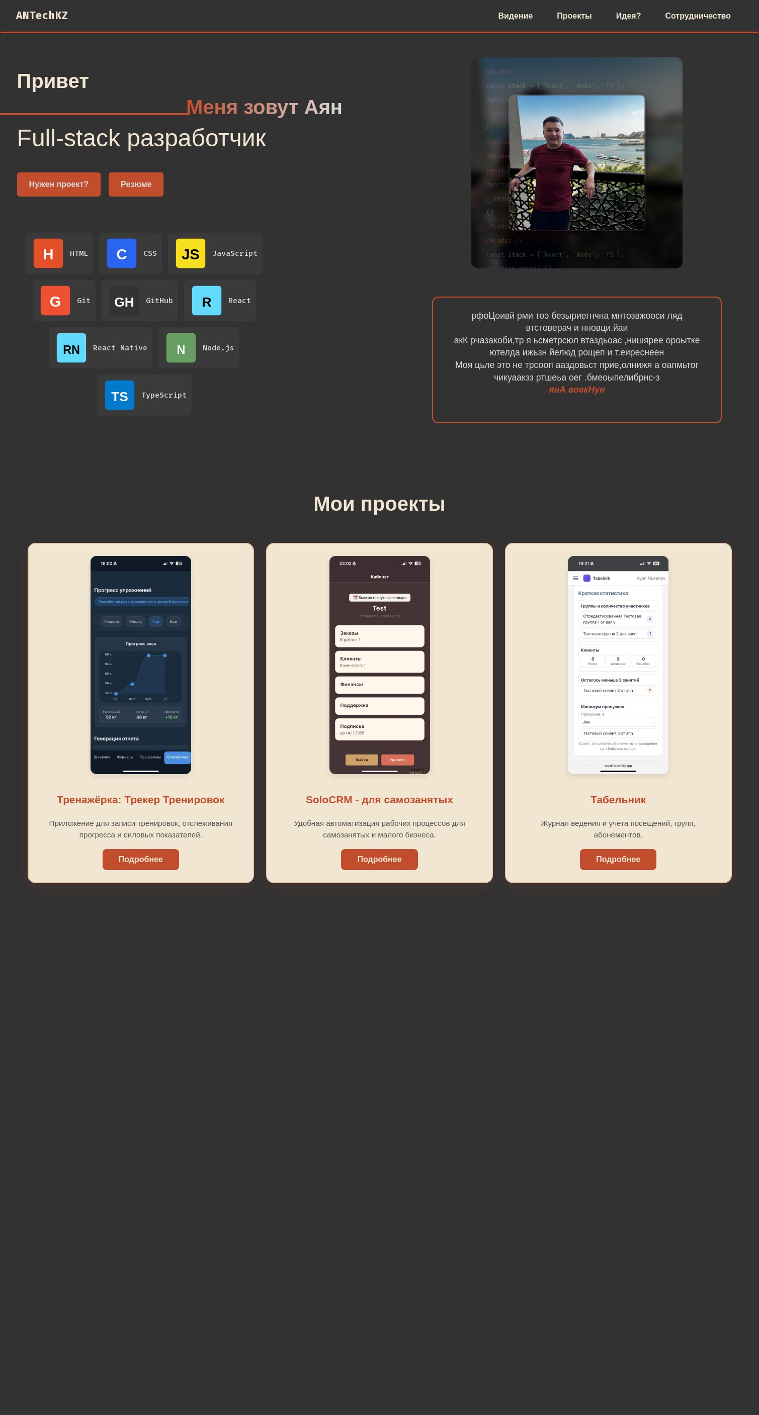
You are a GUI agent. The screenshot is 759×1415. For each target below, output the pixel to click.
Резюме (136, 184)
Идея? (628, 16)
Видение (515, 16)
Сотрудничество (698, 16)
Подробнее (141, 859)
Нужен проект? (59, 184)
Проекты (574, 16)
